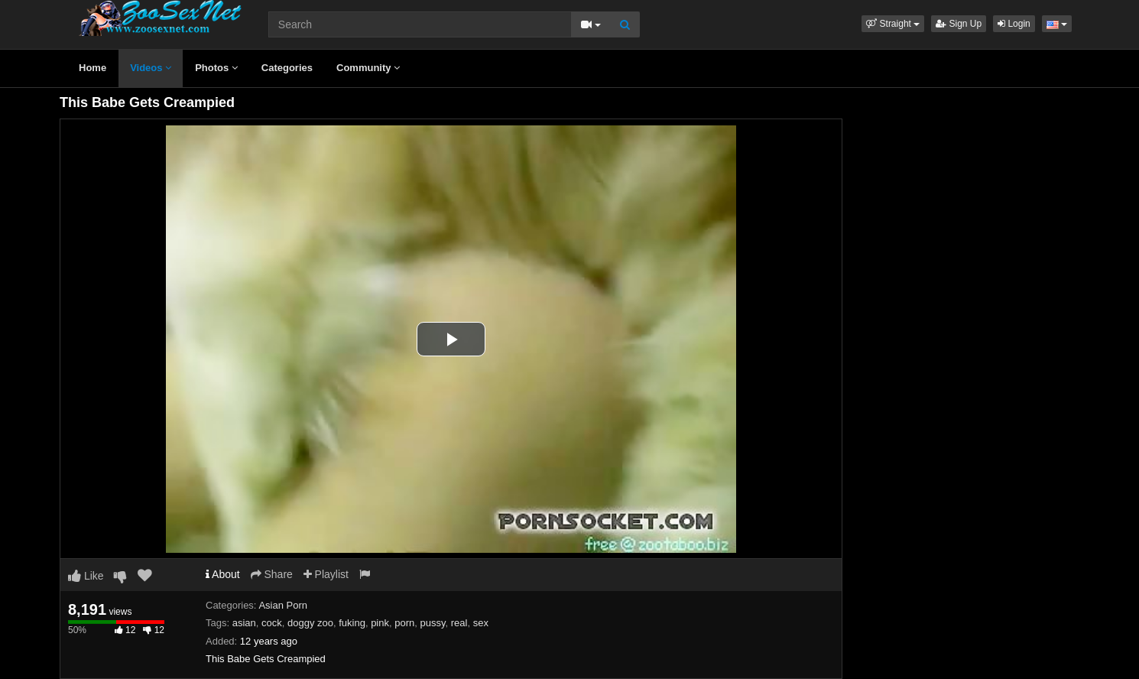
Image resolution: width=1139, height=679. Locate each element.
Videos (150, 67)
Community (368, 67)
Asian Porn (282, 605)
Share (272, 574)
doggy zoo (310, 623)
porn (404, 623)
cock (271, 623)
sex (480, 623)
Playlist (326, 574)
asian (244, 623)
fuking (352, 623)
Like (86, 576)
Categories (287, 67)
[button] (893, 23)
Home (92, 67)
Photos (216, 67)
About (223, 574)
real (459, 623)
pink (380, 623)
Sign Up (959, 23)
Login (1014, 23)
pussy (433, 623)
